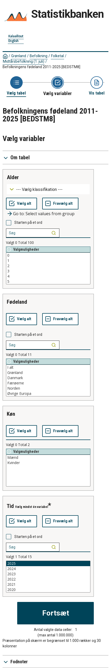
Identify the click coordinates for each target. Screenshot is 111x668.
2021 (48, 584)
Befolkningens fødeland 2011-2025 (41, 67)
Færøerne (48, 383)
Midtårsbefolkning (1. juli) (23, 61)
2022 (48, 579)
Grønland (18, 56)
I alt (48, 367)
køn (11, 414)
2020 (48, 589)
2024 (48, 568)
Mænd (48, 457)
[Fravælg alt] (60, 204)
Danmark (48, 377)
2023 (48, 574)
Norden (48, 388)
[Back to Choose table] (16, 86)
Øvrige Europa (48, 393)
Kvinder (48, 462)
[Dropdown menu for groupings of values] (48, 189)
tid (10, 506)
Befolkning (38, 56)
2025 (48, 563)
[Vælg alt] (21, 204)
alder (13, 177)
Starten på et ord (28, 222)
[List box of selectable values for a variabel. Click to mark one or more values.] (48, 268)
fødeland (17, 302)
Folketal (57, 56)
